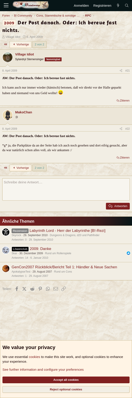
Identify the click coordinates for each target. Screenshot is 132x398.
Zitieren (125, 100)
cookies (34, 357)
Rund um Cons (63, 271)
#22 (127, 128)
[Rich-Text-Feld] (66, 189)
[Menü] (6, 5)
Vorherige (20, 44)
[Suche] (126, 5)
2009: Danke (40, 249)
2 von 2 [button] (39, 44)
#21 (127, 70)
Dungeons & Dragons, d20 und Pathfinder (74, 235)
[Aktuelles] (117, 5)
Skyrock (16, 235)
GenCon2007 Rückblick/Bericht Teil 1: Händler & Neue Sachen (64, 267)
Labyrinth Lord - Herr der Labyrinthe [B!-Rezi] (67, 231)
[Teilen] (121, 70)
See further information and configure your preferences (43, 369)
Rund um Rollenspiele (58, 253)
